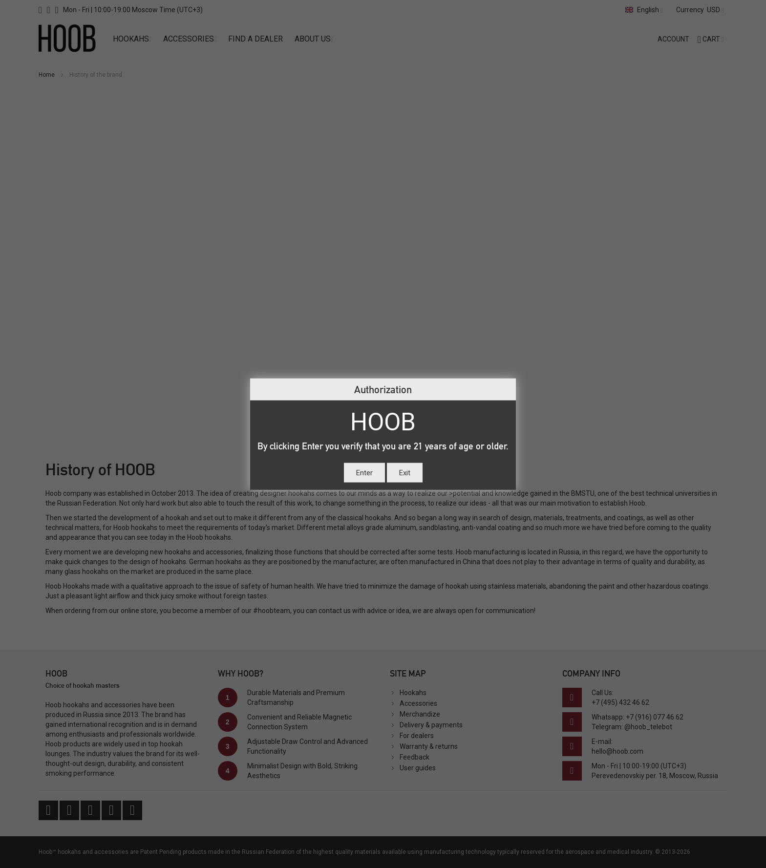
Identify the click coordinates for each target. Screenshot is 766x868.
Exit (404, 472)
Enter (364, 472)
